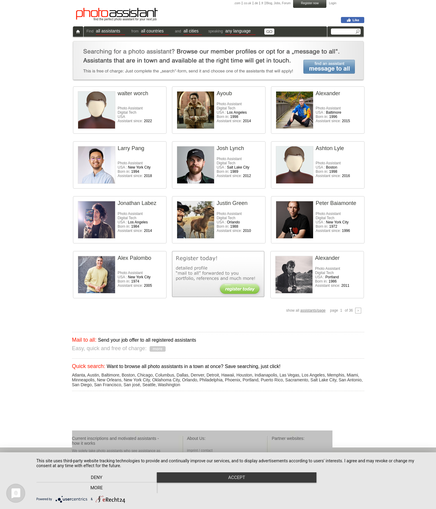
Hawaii (227, 375)
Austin (93, 375)
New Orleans (109, 379)
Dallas (182, 375)
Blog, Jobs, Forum (278, 3)
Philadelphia (211, 379)
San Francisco (107, 384)
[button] (110, 31)
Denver (197, 375)
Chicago (145, 375)
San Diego (82, 384)
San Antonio (350, 379)
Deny (95, 488)
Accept (233, 488)
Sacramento (296, 379)
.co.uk (247, 3)
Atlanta (78, 375)
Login (332, 3)
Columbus (164, 375)
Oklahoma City (166, 379)
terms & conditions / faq (206, 456)
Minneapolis (83, 379)
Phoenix (232, 379)
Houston (244, 375)
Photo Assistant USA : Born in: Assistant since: (333, 114)
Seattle (149, 384)
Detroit (212, 375)
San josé (132, 384)
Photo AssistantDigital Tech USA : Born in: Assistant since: (234, 112)
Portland (250, 379)
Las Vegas (289, 375)
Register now (310, 3)
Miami (352, 375)
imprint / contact (200, 450)
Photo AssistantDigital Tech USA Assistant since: (135, 114)
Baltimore (110, 375)
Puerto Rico (272, 379)
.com (237, 3)
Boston (128, 375)
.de (256, 3)
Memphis (335, 375)
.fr (262, 3)
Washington (169, 384)
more (371, 488)
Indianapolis (266, 375)
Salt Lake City (323, 379)
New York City (137, 379)
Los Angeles (313, 375)
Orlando (189, 379)
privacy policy (198, 461)
